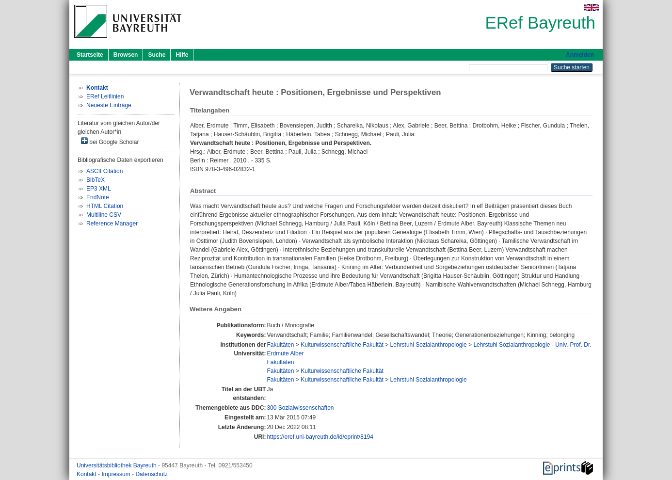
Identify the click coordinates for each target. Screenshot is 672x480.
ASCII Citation (104, 171)
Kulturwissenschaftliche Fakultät (342, 344)
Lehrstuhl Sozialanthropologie (428, 344)
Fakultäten (280, 344)
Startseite (90, 54)
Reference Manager (112, 223)
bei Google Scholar (110, 141)
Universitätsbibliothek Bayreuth (117, 465)
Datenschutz (151, 474)
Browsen (125, 54)
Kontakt (87, 474)
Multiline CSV (103, 214)
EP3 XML (98, 188)
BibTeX (95, 179)
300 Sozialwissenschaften (300, 407)
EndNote (97, 197)
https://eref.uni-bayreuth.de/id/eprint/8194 (320, 436)
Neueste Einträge (108, 105)
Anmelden (580, 54)
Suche (156, 54)
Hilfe (182, 54)
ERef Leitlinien (105, 96)
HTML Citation (104, 206)
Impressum (116, 474)
